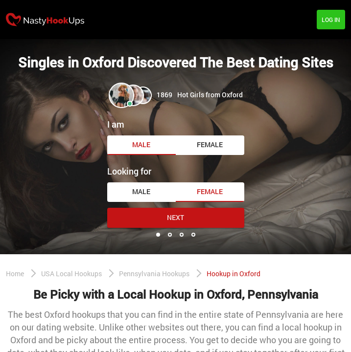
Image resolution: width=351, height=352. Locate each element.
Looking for (129, 171)
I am (115, 124)
